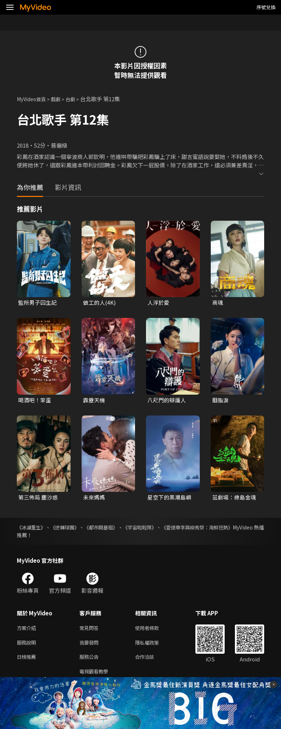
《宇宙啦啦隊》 (160, 528)
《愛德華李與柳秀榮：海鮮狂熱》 (225, 528)
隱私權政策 (153, 645)
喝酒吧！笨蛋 (34, 400)
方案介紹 (28, 629)
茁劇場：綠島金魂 (234, 498)
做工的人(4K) (99, 302)
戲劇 (60, 99)
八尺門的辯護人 (166, 400)
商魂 (217, 302)
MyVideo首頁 (33, 99)
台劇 (76, 99)
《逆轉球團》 (72, 528)
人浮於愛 (158, 302)
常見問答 (90, 629)
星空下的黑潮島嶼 (169, 498)
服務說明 (28, 645)
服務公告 (90, 660)
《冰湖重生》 (32, 528)
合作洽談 (150, 660)
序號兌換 (266, 7)
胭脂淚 (220, 400)
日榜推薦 (28, 660)
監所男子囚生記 (37, 302)
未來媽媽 (94, 498)
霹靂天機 (94, 400)
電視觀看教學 (95, 675)
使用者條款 (153, 629)
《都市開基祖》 (115, 528)
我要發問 (90, 645)
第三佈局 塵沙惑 (38, 498)
